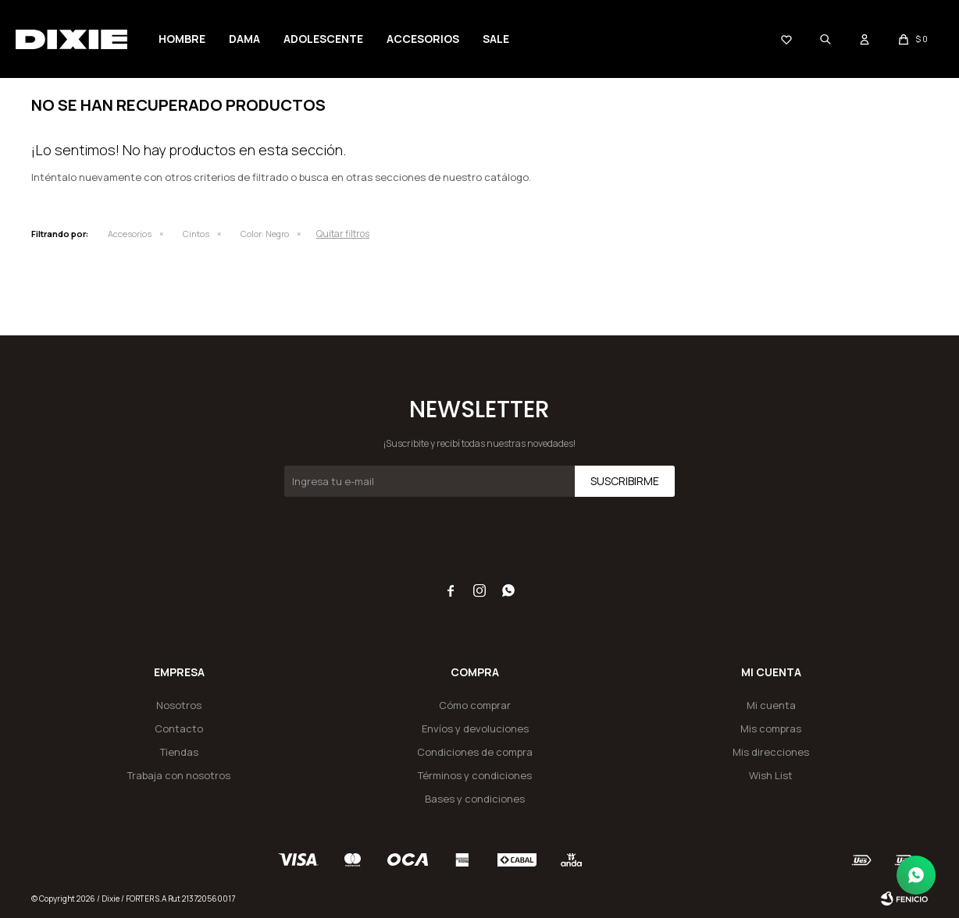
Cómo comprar (475, 705)
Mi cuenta (771, 705)
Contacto (179, 728)
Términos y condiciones (475, 775)
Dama (244, 38)
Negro (265, 233)
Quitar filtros (342, 233)
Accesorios (423, 38)
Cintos (196, 233)
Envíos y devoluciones (475, 728)
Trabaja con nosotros (178, 775)
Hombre (182, 38)
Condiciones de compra (475, 752)
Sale (496, 38)
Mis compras (770, 728)
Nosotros (178, 705)
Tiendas (179, 752)
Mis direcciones (771, 752)
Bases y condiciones (475, 799)
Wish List (771, 775)
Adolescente (323, 38)
